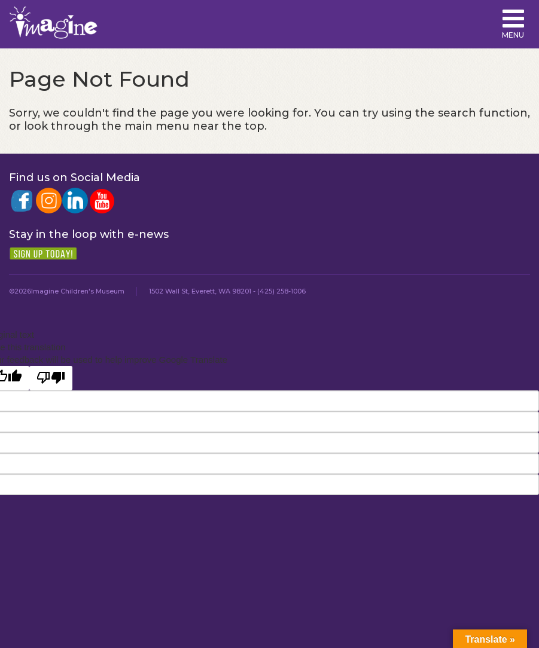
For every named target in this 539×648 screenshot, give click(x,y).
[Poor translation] (50, 378)
